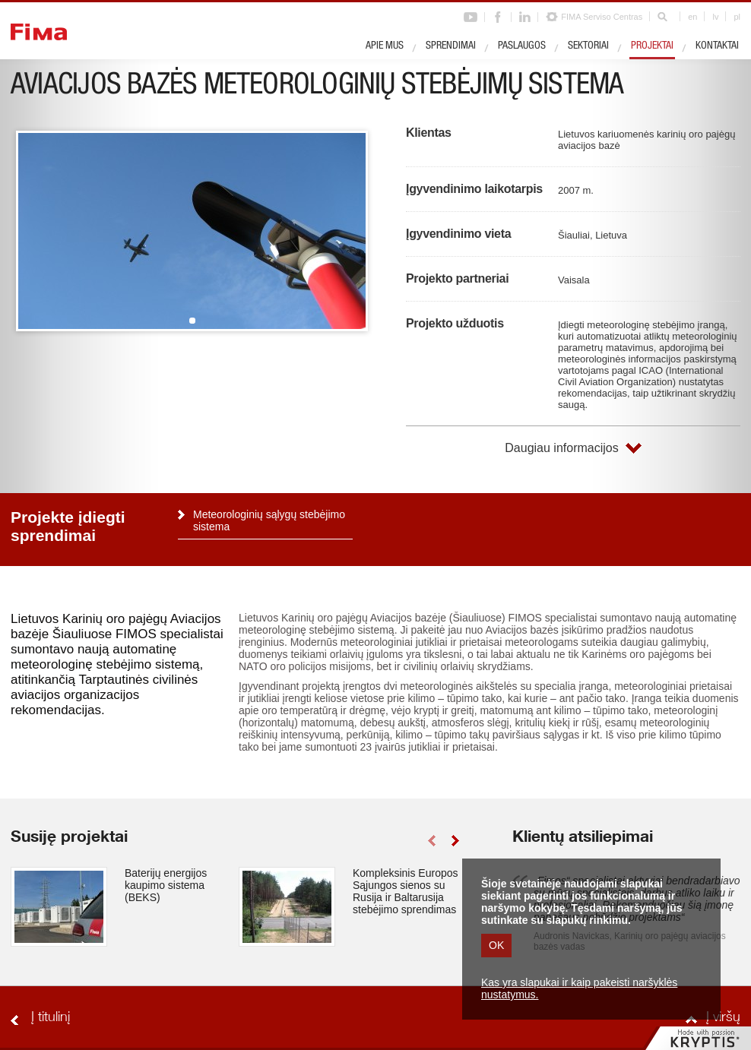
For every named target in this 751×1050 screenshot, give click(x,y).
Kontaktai (717, 46)
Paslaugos (522, 46)
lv (715, 16)
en (692, 16)
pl (737, 16)
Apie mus (385, 46)
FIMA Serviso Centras (601, 16)
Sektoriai (588, 46)
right (455, 840)
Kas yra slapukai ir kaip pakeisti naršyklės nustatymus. (579, 988)
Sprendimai (451, 46)
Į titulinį (50, 1018)
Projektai (652, 46)
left (431, 840)
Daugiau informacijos (561, 447)
